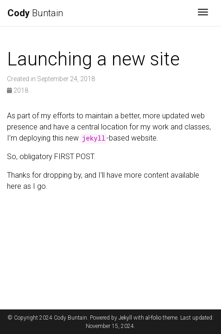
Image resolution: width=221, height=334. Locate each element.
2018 (17, 90)
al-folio (153, 318)
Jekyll (125, 318)
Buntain (35, 13)
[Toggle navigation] (203, 13)
